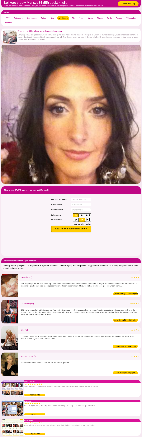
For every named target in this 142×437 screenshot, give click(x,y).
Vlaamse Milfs (35, 395)
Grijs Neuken (35, 434)
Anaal (81, 18)
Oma (52, 18)
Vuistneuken (131, 18)
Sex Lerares (32, 18)
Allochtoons (63, 18)
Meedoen (8, 22)
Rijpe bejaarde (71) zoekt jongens (125, 294)
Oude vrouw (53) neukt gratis (125, 346)
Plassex (119, 18)
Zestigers (34, 414)
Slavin (109, 18)
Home (7, 18)
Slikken (100, 18)
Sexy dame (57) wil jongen (125, 373)
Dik (73, 18)
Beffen (43, 18)
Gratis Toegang (128, 4)
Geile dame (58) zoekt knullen (125, 320)
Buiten (90, 18)
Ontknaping (18, 18)
